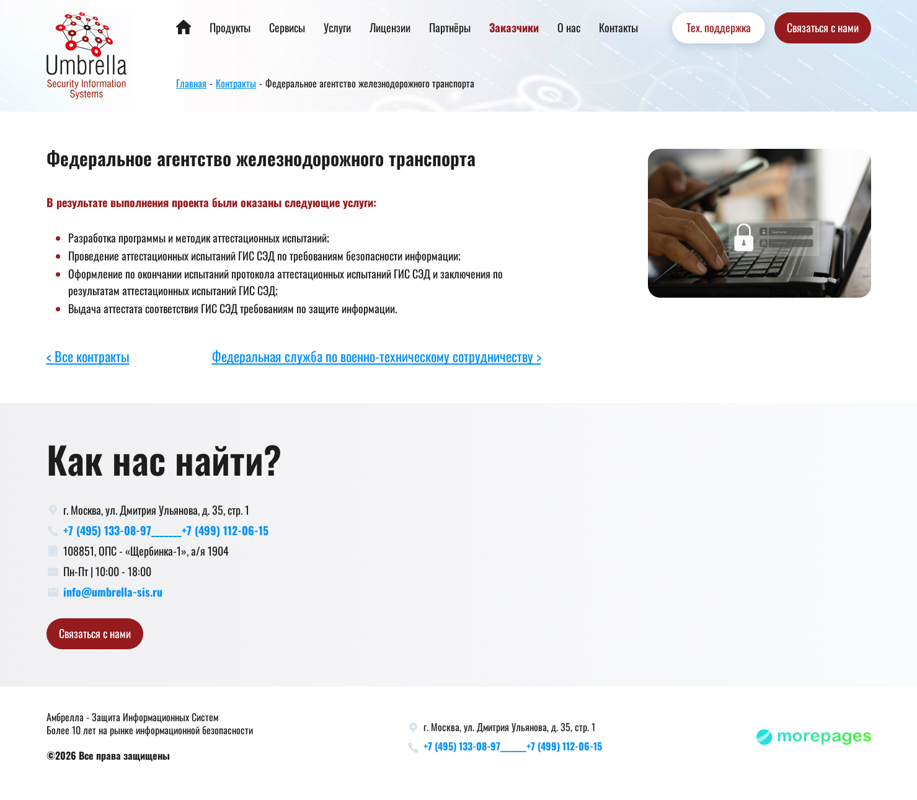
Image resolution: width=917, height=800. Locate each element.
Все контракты (92, 357)
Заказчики (514, 28)
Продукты (230, 28)
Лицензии (390, 28)
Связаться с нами (823, 28)
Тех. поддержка (718, 28)
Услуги (337, 28)
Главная (191, 84)
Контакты (618, 28)
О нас (568, 28)
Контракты (236, 84)
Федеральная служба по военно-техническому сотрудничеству (374, 357)
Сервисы (287, 28)
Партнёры (450, 28)
